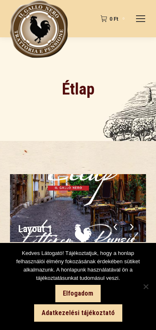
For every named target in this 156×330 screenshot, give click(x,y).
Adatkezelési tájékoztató (78, 313)
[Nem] (145, 286)
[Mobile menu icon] (140, 18)
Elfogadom (78, 293)
